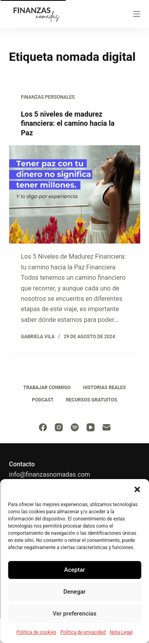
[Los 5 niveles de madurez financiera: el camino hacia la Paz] (74, 194)
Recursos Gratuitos (91, 400)
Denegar (74, 591)
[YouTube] (91, 427)
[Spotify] (75, 427)
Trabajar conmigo (46, 387)
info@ (17, 474)
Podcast (43, 400)
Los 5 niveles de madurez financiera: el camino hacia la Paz (68, 123)
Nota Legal (121, 632)
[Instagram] (59, 427)
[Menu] (136, 14)
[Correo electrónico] (106, 427)
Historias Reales (104, 387)
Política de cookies (36, 632)
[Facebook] (43, 427)
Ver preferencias (74, 613)
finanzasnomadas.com (57, 474)
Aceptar (74, 569)
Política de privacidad (83, 632)
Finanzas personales (48, 97)
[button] (137, 489)
